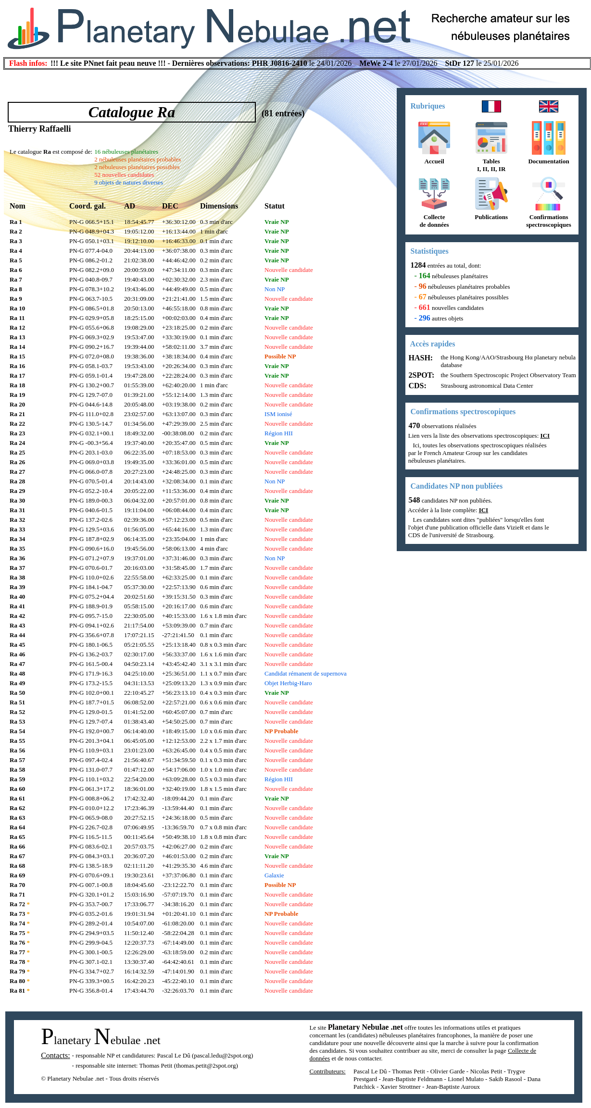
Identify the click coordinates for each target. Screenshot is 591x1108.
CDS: (417, 386)
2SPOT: (421, 375)
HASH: (420, 358)
